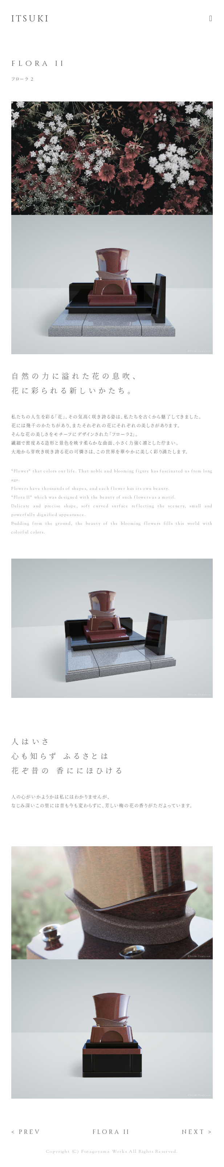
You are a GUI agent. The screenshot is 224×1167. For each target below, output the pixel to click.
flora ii (111, 1132)
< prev (26, 1132)
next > (197, 1132)
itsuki (30, 19)
